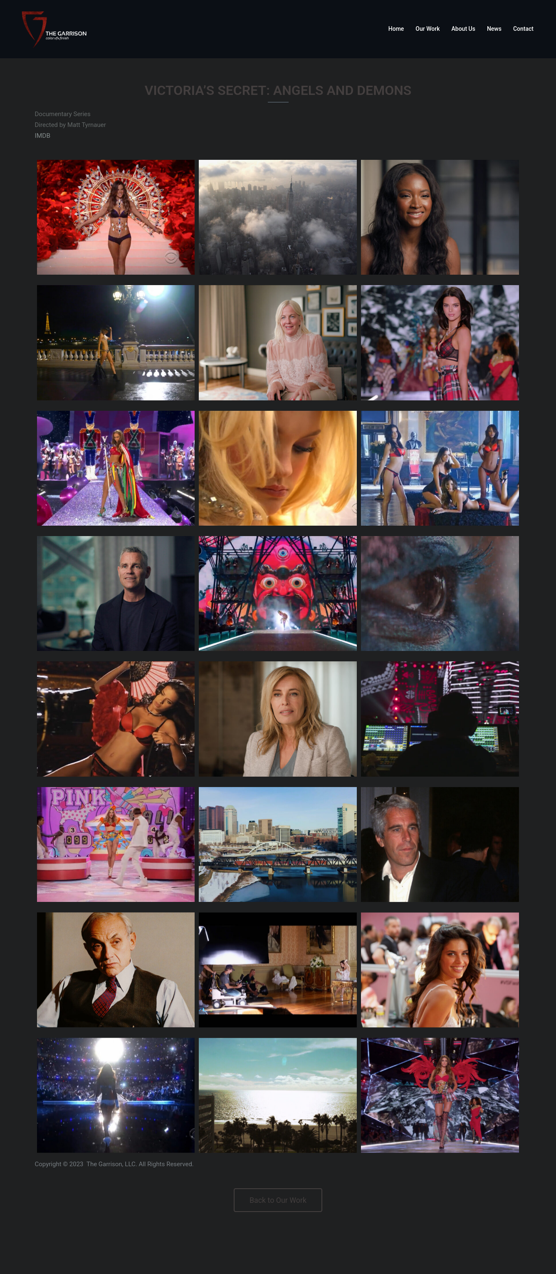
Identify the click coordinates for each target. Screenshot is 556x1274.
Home (396, 28)
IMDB (42, 135)
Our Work (427, 28)
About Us (463, 28)
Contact (523, 28)
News (494, 28)
